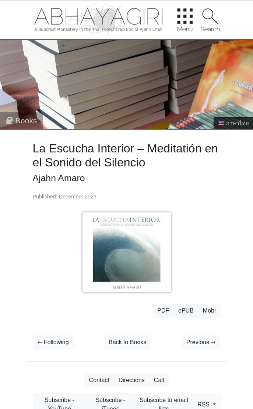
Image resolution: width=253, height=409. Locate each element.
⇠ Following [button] (53, 342)
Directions (132, 380)
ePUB (186, 310)
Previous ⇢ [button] (201, 342)
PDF (163, 310)
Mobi (209, 310)
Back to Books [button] (127, 342)
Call (159, 380)
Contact (99, 380)
